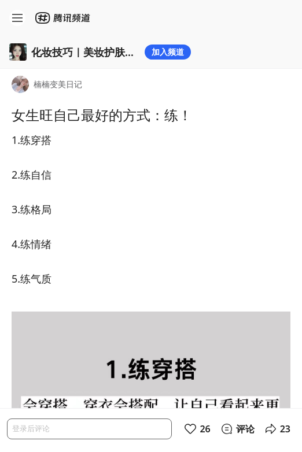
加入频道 (168, 51)
